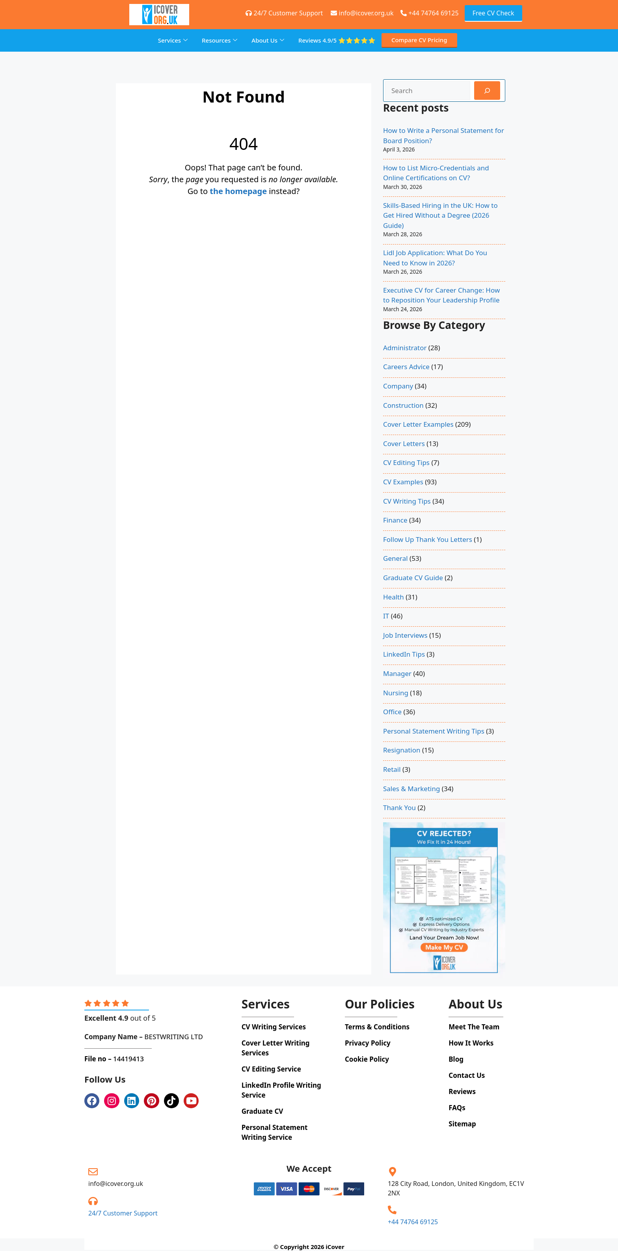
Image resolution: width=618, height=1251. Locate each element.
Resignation (402, 749)
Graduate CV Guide (413, 577)
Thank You (399, 807)
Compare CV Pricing (419, 40)
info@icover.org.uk (115, 1183)
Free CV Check (493, 13)
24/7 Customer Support (123, 1213)
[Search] (487, 90)
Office (392, 711)
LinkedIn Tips (404, 654)
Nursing (395, 692)
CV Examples (403, 481)
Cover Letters (404, 443)
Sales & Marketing (411, 788)
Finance (395, 520)
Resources (219, 40)
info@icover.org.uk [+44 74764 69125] (362, 13)
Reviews (337, 40)
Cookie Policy (367, 1059)
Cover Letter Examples (418, 424)
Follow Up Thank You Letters (427, 539)
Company (398, 385)
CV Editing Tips (406, 462)
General (395, 558)
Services (173, 40)
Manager (397, 673)
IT (386, 615)
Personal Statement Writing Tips (433, 731)
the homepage (238, 191)
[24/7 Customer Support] (93, 1201)
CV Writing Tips (407, 501)
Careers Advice (406, 366)
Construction (403, 405)
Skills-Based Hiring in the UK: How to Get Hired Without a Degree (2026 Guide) (440, 215)
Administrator (404, 347)
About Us (267, 40)
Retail (392, 769)
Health (393, 596)
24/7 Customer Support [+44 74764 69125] (284, 13)
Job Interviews (405, 635)
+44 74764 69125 (429, 13)
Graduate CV (262, 1111)
